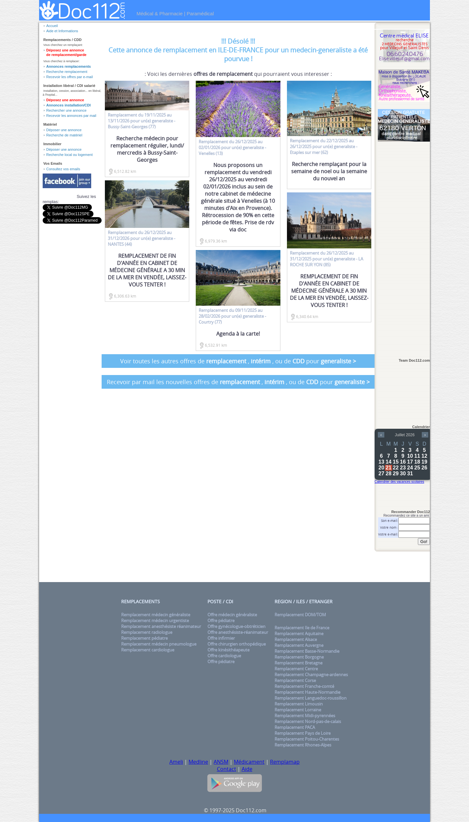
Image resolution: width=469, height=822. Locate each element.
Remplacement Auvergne (299, 645)
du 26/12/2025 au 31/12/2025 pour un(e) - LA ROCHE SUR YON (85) (326, 259)
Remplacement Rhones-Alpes (303, 745)
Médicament (249, 761)
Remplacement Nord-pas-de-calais (308, 721)
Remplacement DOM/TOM (300, 615)
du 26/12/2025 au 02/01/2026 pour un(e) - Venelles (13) (232, 147)
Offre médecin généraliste (232, 615)
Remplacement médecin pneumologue (158, 644)
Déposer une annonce (63, 130)
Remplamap (285, 761)
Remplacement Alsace (296, 639)
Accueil (52, 26)
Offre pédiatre (220, 620)
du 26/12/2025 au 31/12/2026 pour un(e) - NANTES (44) (141, 238)
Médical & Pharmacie (159, 13)
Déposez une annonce (65, 100)
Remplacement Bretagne (298, 663)
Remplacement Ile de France (302, 628)
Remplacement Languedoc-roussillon (311, 698)
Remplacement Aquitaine (299, 633)
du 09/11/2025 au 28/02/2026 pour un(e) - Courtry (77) (232, 316)
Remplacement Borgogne (299, 657)
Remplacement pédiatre (144, 638)
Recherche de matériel (64, 135)
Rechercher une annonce (66, 110)
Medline (198, 761)
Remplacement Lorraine (298, 710)
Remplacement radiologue (146, 632)
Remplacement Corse (295, 680)
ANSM (221, 761)
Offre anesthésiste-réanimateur (237, 632)
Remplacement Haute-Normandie (307, 692)
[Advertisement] (404, 246)
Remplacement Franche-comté (304, 686)
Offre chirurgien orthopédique (236, 644)
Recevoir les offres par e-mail (69, 77)
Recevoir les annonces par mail (71, 116)
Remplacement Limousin (299, 704)
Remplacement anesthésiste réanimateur (161, 626)
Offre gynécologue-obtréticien (236, 626)
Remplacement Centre (296, 669)
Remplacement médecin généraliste (155, 615)
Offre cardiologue (224, 656)
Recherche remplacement (66, 72)
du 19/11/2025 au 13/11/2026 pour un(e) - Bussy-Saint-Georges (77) (141, 121)
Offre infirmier (221, 638)
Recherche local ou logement (69, 155)
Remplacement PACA (295, 727)
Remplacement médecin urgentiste (155, 620)
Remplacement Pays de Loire (303, 733)
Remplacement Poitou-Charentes (307, 739)
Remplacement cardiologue (147, 650)
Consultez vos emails (63, 169)
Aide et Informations (62, 31)
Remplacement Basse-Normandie (307, 651)
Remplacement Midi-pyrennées (305, 715)
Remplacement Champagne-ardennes (311, 674)
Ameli (176, 761)
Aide (247, 769)
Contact (226, 769)
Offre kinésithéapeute (228, 650)
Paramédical (200, 13)
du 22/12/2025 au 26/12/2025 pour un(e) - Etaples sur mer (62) (323, 146)
